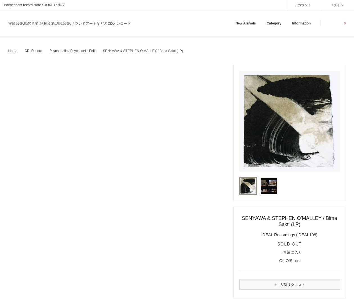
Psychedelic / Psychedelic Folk (72, 51)
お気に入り (289, 252)
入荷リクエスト (289, 284)
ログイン (337, 5)
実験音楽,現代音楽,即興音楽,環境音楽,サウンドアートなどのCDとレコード (69, 23)
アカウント (303, 5)
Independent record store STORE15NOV (34, 5)
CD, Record (33, 51)
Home (12, 51)
